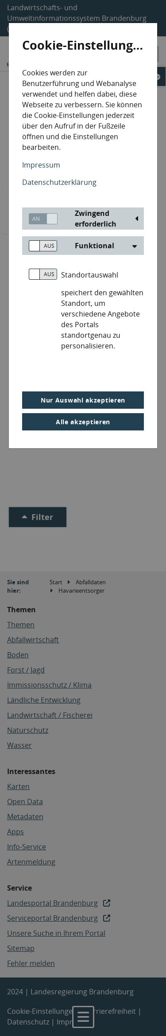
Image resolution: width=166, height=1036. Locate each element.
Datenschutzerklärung (59, 182)
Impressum (41, 165)
